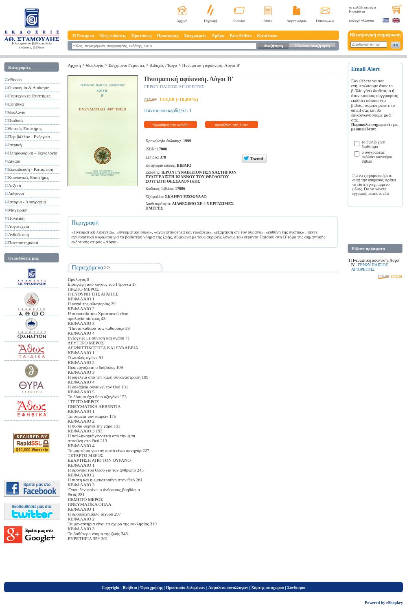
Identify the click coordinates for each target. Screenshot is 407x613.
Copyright (111, 587)
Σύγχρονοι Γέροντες (126, 65)
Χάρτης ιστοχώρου (267, 587)
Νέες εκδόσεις (112, 35)
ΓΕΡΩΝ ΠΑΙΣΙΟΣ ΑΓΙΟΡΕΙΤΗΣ (174, 86)
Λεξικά (14, 185)
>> (106, 267)
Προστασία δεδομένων (185, 587)
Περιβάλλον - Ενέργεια (29, 136)
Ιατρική (15, 144)
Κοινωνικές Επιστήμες (28, 177)
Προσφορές (168, 35)
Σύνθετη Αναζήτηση (312, 46)
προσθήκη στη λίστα (232, 125)
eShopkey (394, 602)
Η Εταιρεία (83, 35)
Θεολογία (16, 112)
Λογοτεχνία (18, 226)
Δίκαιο (14, 161)
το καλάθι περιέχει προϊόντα (362, 9)
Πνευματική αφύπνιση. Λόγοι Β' (211, 65)
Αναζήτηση (273, 46)
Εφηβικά (16, 103)
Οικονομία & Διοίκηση (29, 87)
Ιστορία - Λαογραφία (27, 201)
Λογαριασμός (296, 21)
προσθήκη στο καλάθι (170, 125)
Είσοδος (239, 21)
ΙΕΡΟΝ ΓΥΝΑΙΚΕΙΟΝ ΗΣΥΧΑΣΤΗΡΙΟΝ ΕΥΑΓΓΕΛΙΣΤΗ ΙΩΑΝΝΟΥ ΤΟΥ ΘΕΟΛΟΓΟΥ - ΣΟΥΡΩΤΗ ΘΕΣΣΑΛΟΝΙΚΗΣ (190, 176)
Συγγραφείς (195, 35)
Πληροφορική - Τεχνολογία (32, 152)
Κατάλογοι (267, 35)
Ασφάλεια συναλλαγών (228, 587)
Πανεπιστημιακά (23, 242)
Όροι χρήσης (151, 587)
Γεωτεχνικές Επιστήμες (29, 95)
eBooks (15, 79)
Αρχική (182, 21)
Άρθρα (218, 35)
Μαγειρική (18, 209)
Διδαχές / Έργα (163, 65)
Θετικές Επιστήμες (25, 128)
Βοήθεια (130, 587)
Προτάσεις (141, 35)
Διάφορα (16, 193)
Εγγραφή (210, 21)
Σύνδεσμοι (296, 587)
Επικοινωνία (325, 21)
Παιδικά (15, 120)
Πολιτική (16, 218)
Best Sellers (241, 35)
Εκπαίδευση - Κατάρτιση (30, 169)
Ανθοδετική (18, 234)
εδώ (386, 193)
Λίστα (267, 21)
